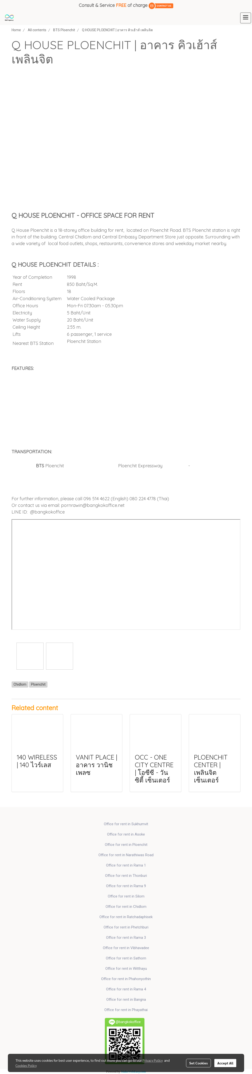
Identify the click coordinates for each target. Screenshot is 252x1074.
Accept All (225, 1063)
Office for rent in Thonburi (126, 875)
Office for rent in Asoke (126, 834)
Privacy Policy (152, 1060)
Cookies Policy (26, 1065)
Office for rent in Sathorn (126, 958)
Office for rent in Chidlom (126, 906)
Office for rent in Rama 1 (126, 865)
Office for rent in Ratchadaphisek (126, 917)
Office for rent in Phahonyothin (126, 979)
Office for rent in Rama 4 (126, 989)
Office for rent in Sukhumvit (126, 824)
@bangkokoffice (47, 512)
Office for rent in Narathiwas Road (126, 855)
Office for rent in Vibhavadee (126, 948)
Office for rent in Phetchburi (126, 927)
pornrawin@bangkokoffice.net (93, 505)
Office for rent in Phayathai (126, 1010)
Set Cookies (198, 1063)
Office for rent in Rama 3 (126, 937)
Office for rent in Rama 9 (126, 886)
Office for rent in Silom (126, 896)
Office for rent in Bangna (126, 999)
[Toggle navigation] (245, 18)
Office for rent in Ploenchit (126, 844)
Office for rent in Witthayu (126, 968)
